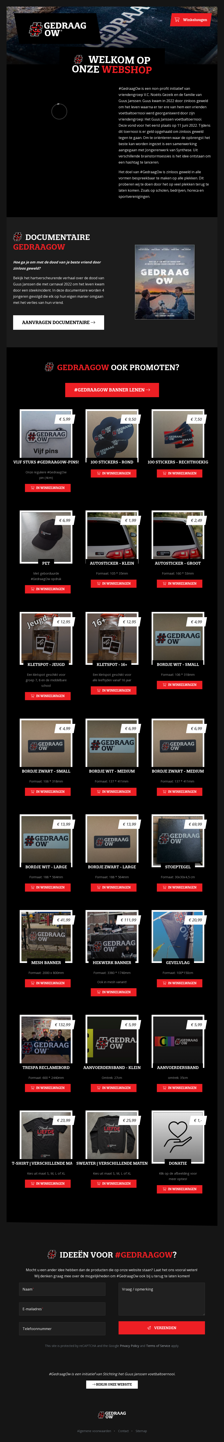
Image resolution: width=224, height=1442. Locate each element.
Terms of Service (158, 1346)
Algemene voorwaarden (94, 1431)
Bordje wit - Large (46, 882)
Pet (46, 578)
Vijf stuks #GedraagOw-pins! (46, 477)
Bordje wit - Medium (112, 786)
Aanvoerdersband (178, 1082)
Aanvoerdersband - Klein (112, 1082)
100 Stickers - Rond (112, 477)
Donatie (178, 1178)
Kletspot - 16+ (112, 679)
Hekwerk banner (112, 978)
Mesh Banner (46, 978)
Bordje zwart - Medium (178, 786)
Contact (123, 1431)
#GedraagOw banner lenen (112, 390)
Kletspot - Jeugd (46, 679)
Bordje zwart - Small (46, 786)
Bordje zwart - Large (112, 882)
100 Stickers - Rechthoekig (178, 477)
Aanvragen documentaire (58, 322)
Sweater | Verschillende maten (112, 1178)
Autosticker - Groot (178, 578)
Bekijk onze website (112, 1384)
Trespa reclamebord (46, 1082)
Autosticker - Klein (112, 578)
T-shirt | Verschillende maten (46, 1178)
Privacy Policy (129, 1346)
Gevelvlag (178, 978)
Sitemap (141, 1431)
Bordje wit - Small (178, 679)
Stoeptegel (178, 882)
